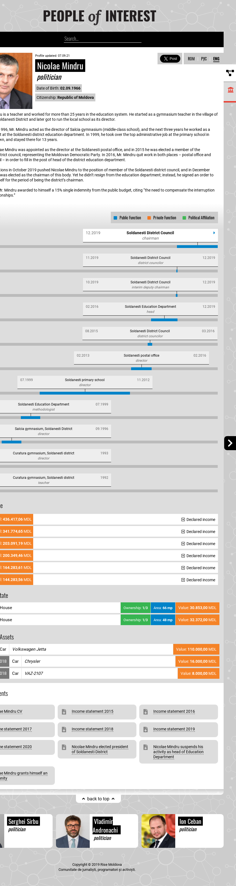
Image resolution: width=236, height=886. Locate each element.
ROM (191, 59)
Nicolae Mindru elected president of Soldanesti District (100, 749)
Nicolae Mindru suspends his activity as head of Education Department (178, 751)
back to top (98, 798)
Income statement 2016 (174, 711)
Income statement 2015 (92, 711)
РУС (204, 59)
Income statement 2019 (174, 729)
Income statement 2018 (92, 729)
